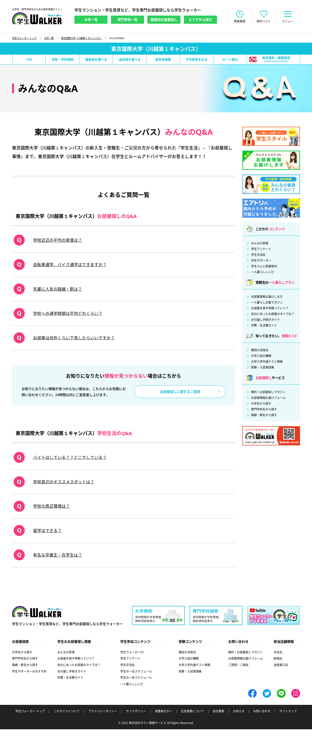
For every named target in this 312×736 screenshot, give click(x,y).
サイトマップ (288, 718)
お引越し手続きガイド (265, 320)
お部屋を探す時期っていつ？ (269, 308)
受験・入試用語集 (262, 368)
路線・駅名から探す (264, 415)
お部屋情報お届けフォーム (268, 398)
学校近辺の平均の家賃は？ (56, 241)
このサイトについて (67, 718)
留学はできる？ (45, 536)
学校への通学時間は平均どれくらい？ (66, 316)
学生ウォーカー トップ (24, 38)
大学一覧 (49, 38)
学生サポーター (261, 261)
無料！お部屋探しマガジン (268, 392)
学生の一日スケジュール (136, 678)
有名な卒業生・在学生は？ (56, 561)
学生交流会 (258, 255)
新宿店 (278, 665)
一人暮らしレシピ (262, 272)
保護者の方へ (163, 718)
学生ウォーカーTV (132, 659)
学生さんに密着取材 (264, 266)
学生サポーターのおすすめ (29, 678)
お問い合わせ (261, 718)
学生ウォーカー (36, 619)
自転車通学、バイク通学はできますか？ (69, 266)
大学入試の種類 (261, 356)
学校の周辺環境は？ (49, 511)
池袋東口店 (281, 672)
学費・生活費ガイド (264, 326)
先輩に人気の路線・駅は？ (56, 291)
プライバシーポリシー (102, 718)
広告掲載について (192, 718)
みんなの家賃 (259, 243)
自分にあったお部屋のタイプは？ (272, 314)
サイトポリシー (136, 718)
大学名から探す (261, 404)
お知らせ (239, 718)
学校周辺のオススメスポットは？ (62, 486)
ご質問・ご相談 (238, 672)
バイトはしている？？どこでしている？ (69, 461)
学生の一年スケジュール (136, 684)
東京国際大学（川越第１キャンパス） (81, 38)
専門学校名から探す (264, 409)
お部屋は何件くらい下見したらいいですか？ (73, 341)
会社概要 (218, 718)
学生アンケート (261, 249)
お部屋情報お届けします (267, 297)
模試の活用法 (259, 350)
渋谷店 (278, 659)
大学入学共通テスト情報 (267, 362)
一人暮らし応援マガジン (267, 303)
